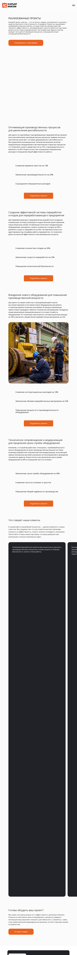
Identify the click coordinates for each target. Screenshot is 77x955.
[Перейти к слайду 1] (38, 112)
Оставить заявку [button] (57, 620)
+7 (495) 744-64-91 (16, 693)
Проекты (32, 656)
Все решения (18, 659)
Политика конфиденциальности (20, 667)
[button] (21, 594)
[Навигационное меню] (73, 5)
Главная (15, 653)
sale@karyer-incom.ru (22, 680)
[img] (17, 620)
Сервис (31, 653)
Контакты (32, 659)
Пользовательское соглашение (20, 669)
